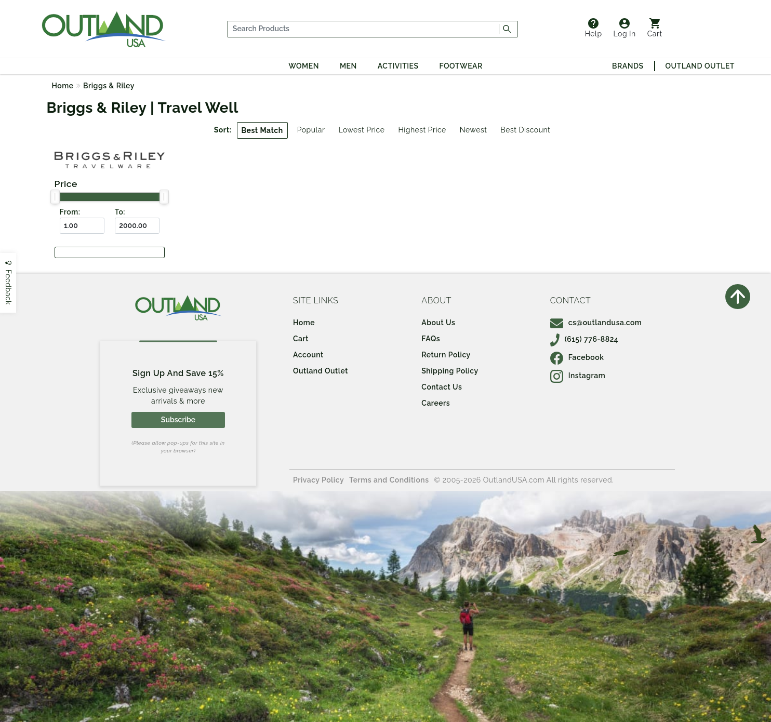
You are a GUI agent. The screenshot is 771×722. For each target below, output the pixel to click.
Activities (398, 66)
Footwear (461, 66)
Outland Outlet (700, 66)
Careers (435, 403)
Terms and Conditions (389, 480)
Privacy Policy (318, 480)
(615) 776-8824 (584, 339)
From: (70, 212)
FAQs (430, 339)
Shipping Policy (449, 371)
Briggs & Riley (109, 86)
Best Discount (525, 130)
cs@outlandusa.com (596, 322)
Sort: (223, 130)
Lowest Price (361, 130)
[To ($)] (137, 226)
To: (120, 212)
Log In (625, 28)
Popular (311, 130)
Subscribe (178, 420)
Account (308, 355)
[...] (363, 29)
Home (63, 86)
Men (348, 66)
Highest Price (422, 130)
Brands (627, 66)
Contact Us (441, 387)
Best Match (262, 130)
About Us (438, 322)
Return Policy (445, 355)
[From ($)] (82, 226)
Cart (654, 28)
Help (593, 28)
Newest (473, 130)
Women (303, 66)
